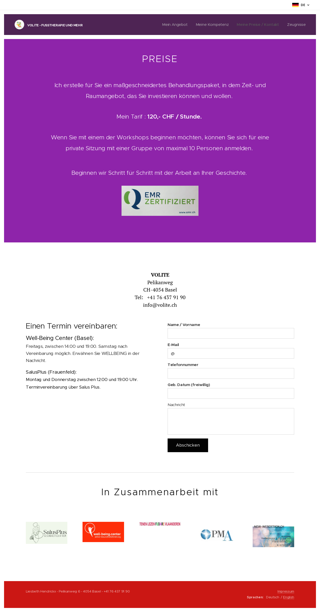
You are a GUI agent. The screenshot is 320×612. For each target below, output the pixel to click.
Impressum (285, 591)
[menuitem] (173, 24)
